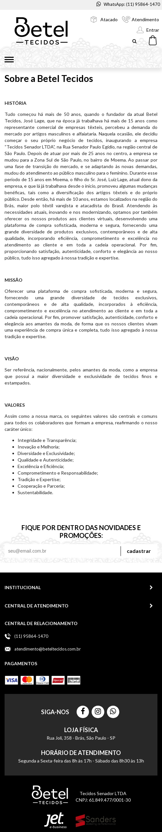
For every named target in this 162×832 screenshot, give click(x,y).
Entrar (152, 30)
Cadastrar (139, 551)
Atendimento (145, 19)
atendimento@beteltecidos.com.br (47, 648)
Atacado (109, 19)
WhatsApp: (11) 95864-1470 (128, 4)
